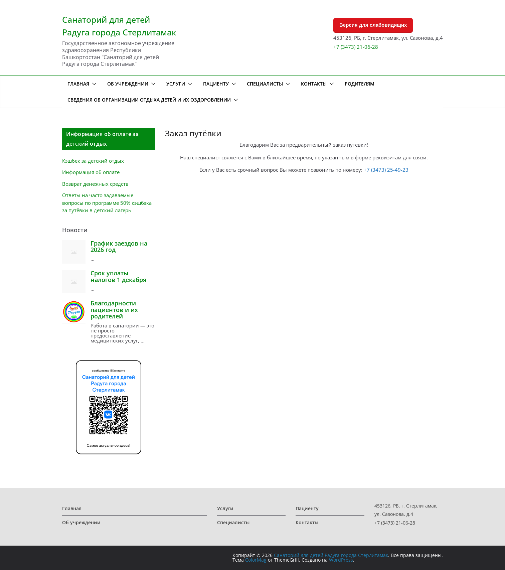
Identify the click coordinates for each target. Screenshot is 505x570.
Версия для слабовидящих (373, 25)
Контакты (314, 84)
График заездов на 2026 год (119, 246)
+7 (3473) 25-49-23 (386, 169)
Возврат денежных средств (95, 183)
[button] (93, 84)
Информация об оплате (91, 172)
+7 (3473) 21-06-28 (355, 46)
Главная (78, 84)
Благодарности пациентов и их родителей (114, 309)
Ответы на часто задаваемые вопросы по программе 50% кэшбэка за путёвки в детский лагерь (107, 202)
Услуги (175, 84)
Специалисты (265, 84)
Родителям (359, 84)
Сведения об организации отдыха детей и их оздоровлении (149, 100)
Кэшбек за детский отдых (93, 160)
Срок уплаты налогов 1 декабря (118, 276)
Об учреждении (127, 84)
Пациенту (216, 84)
